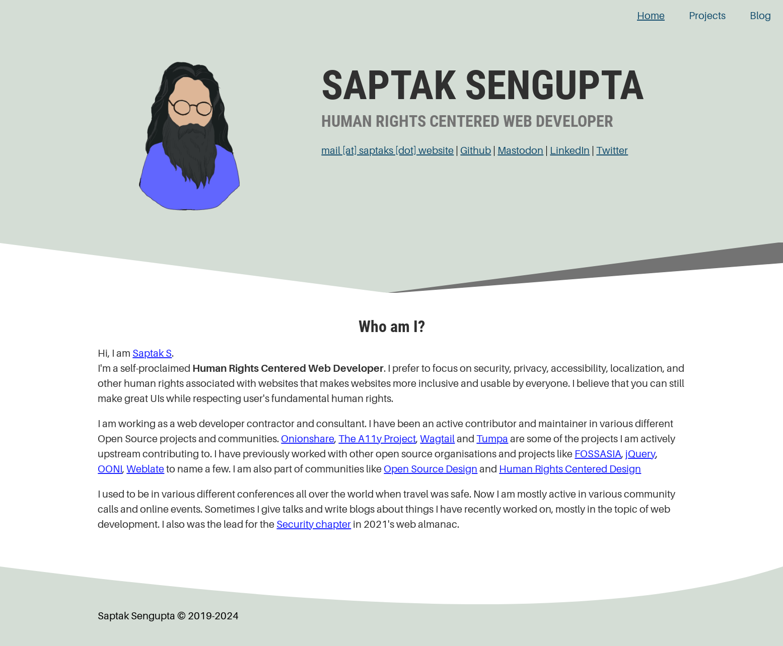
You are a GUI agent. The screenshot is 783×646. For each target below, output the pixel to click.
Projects (707, 16)
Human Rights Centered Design (570, 469)
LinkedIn (570, 150)
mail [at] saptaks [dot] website (387, 150)
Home (651, 16)
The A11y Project (377, 439)
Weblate (145, 469)
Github (475, 150)
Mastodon (520, 150)
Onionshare (307, 439)
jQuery (640, 454)
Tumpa (492, 439)
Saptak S (152, 353)
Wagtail (437, 439)
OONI (110, 469)
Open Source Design (430, 469)
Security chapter (313, 524)
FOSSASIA (598, 454)
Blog (760, 16)
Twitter (612, 150)
